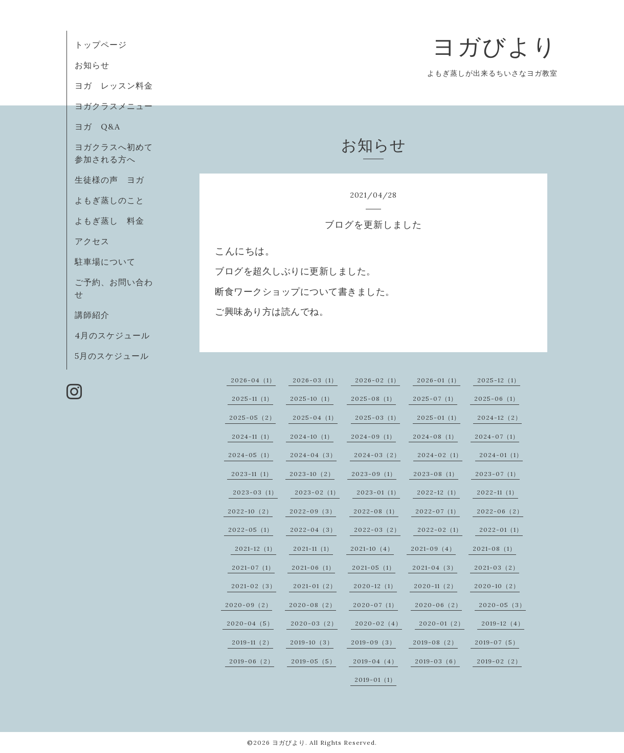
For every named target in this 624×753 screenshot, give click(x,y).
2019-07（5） (497, 642)
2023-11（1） (252, 474)
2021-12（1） (255, 548)
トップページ (101, 44)
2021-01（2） (315, 586)
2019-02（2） (499, 661)
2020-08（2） (312, 605)
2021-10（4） (372, 548)
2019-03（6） (437, 661)
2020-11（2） (435, 586)
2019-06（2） (251, 661)
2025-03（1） (377, 417)
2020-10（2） (497, 586)
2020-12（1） (375, 586)
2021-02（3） (253, 586)
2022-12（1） (438, 492)
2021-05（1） (373, 567)
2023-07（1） (497, 474)
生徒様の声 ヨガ (109, 180)
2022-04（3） (313, 529)
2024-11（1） (252, 436)
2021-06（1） (313, 567)
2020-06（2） (438, 605)
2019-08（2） (435, 642)
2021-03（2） (496, 567)
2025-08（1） (373, 398)
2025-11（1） (252, 398)
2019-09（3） (373, 642)
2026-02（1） (377, 380)
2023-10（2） (312, 474)
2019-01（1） (375, 679)
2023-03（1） (255, 492)
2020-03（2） (314, 623)
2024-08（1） (435, 436)
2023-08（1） (435, 474)
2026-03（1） (315, 380)
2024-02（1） (439, 455)
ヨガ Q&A (102, 126)
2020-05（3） (502, 605)
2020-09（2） (248, 605)
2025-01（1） (438, 417)
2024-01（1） (501, 455)
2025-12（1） (498, 380)
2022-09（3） (312, 511)
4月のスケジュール (112, 335)
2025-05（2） (252, 417)
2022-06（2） (500, 511)
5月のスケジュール (112, 356)
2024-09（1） (373, 436)
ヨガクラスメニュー (114, 106)
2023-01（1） (378, 492)
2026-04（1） (253, 380)
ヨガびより (495, 46)
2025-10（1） (311, 398)
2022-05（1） (250, 529)
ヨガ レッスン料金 (114, 85)
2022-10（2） (250, 511)
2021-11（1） (313, 548)
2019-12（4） (502, 623)
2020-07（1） (375, 605)
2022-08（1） (375, 511)
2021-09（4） (433, 548)
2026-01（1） (438, 380)
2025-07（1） (435, 398)
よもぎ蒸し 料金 (109, 221)
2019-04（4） (375, 661)
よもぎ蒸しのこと (109, 200)
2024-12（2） (499, 417)
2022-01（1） (501, 529)
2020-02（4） (378, 623)
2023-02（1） (317, 492)
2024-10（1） (311, 436)
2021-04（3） (434, 567)
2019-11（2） (252, 642)
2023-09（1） (373, 474)
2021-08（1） (494, 548)
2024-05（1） (250, 455)
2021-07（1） (253, 567)
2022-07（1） (437, 511)
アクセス (92, 241)
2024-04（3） (313, 455)
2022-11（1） (497, 492)
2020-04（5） (250, 623)
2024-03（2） (377, 455)
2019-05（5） (313, 661)
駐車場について (105, 261)
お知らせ (92, 65)
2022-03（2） (377, 529)
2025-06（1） (496, 398)
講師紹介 (92, 315)
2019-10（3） (311, 642)
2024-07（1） (497, 436)
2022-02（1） (439, 529)
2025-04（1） (315, 417)
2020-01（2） (441, 623)
